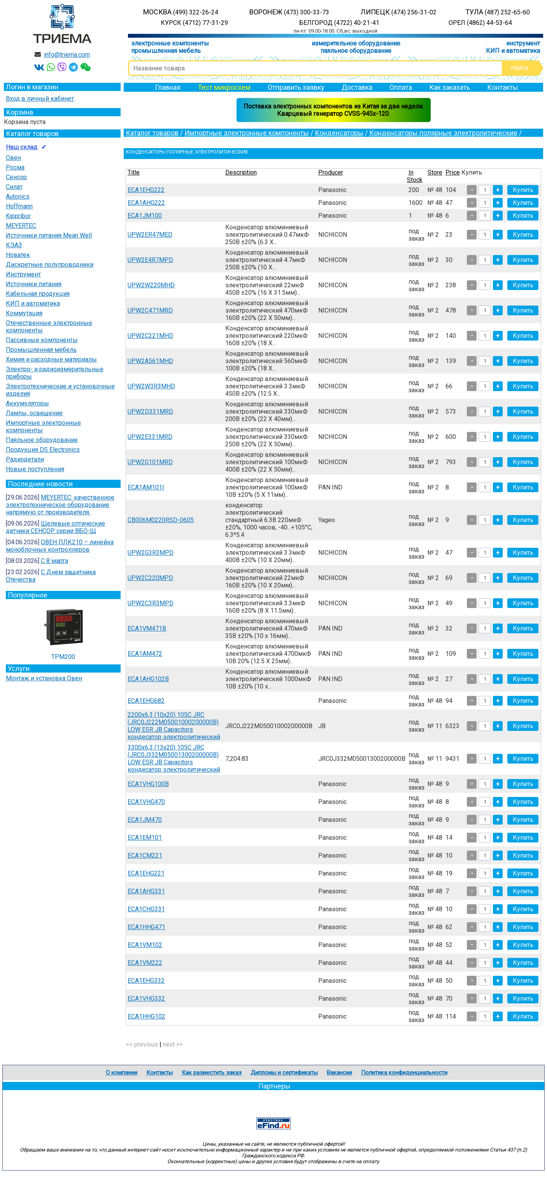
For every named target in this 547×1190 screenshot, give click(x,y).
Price (452, 172)
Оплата (400, 87)
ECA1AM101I (146, 487)
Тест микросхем (224, 87)
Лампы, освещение (34, 413)
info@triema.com (67, 54)
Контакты (502, 87)
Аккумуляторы (27, 403)
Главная (168, 87)
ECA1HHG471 (146, 927)
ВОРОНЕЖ (289, 12)
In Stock (415, 176)
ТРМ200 (63, 631)
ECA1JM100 (145, 215)
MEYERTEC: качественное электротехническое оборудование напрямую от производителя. (60, 505)
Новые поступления (35, 469)
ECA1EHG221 (146, 873)
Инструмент (23, 274)
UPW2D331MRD (150, 411)
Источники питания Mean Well (49, 235)
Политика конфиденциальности (404, 1072)
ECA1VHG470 (146, 802)
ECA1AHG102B (148, 679)
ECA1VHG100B (148, 784)
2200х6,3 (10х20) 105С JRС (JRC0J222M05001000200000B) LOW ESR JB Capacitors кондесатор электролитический (174, 726)
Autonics (18, 196)
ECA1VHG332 (146, 998)
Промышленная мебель (41, 349)
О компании (121, 1072)
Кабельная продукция (38, 293)
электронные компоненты (170, 43)
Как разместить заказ (212, 1072)
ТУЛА (497, 12)
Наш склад (21, 147)
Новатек (18, 255)
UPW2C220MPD (150, 578)
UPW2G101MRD (150, 462)
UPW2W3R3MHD (151, 386)
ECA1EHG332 (146, 980)
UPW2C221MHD (150, 335)
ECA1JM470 (145, 819)
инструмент (523, 43)
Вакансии (339, 1072)
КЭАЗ (14, 245)
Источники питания (33, 284)
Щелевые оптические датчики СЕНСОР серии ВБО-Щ (55, 527)
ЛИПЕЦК (399, 12)
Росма (15, 167)
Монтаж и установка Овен (44, 678)
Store (435, 172)
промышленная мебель (166, 50)
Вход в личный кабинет (40, 98)
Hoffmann (19, 206)
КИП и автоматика (513, 50)
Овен (13, 157)
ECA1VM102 (145, 945)
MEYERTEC (21, 225)
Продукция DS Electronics (43, 449)
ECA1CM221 (145, 855)
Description (241, 172)
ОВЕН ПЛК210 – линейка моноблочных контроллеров (60, 545)
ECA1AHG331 (146, 891)
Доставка (357, 87)
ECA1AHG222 (146, 202)
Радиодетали (25, 459)
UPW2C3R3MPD (151, 603)
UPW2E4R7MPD (150, 260)
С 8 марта (54, 560)
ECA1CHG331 (146, 909)
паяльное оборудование (356, 50)
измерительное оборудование (356, 43)
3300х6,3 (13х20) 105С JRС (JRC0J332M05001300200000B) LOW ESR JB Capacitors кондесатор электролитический (174, 758)
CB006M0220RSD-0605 (161, 520)
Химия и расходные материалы (51, 359)
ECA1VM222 (145, 962)
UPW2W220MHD (151, 285)
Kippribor (18, 216)
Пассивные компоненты (42, 340)
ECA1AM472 (145, 653)
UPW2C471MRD (150, 310)
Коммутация (24, 313)
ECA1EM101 (145, 837)
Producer (330, 172)
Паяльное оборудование (42, 440)
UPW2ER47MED (150, 234)
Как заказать (449, 87)
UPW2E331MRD (150, 436)
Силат (14, 186)
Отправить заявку (296, 87)
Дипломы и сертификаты (284, 1072)
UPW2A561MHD (150, 361)
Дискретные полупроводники (49, 264)
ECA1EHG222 (146, 190)
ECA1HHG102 (146, 1016)
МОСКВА (180, 12)
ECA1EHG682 (146, 700)
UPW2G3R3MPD (151, 552)
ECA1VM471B (147, 628)
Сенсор (16, 177)
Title (134, 172)
